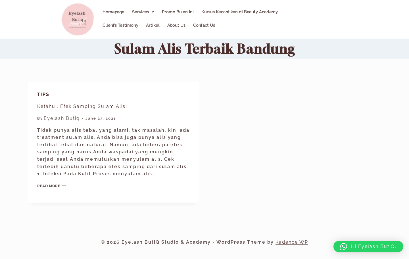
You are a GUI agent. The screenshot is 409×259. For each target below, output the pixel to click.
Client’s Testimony (120, 25)
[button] (143, 12)
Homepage (113, 11)
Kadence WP (292, 242)
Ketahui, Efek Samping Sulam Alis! (82, 106)
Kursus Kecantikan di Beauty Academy (239, 11)
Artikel (152, 25)
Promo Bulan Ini (178, 11)
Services (143, 11)
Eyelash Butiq (62, 118)
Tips (43, 94)
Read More (51, 186)
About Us (176, 25)
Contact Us (204, 25)
